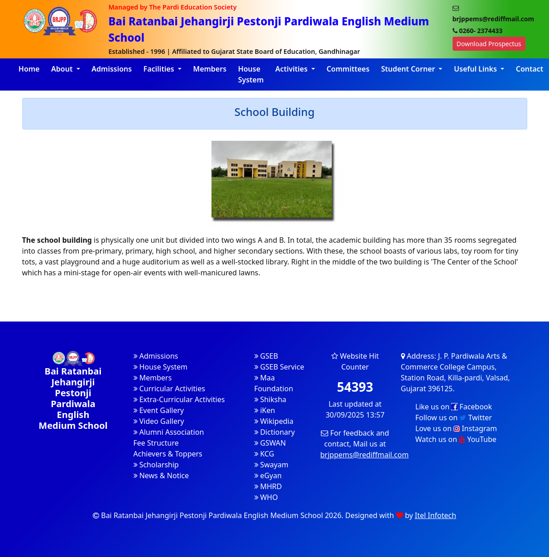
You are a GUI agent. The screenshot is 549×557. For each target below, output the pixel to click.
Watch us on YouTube (455, 439)
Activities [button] (292, 69)
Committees (347, 69)
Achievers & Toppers (168, 454)
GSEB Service (279, 367)
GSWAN (270, 443)
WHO (266, 497)
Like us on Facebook (453, 407)
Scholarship (156, 465)
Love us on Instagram (456, 428)
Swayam (271, 465)
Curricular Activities (169, 389)
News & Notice (161, 475)
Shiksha (270, 399)
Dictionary (274, 432)
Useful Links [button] (476, 69)
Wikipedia (274, 421)
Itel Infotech (435, 515)
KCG (264, 454)
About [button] (63, 69)
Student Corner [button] (409, 69)
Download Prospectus (489, 43)
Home (29, 69)
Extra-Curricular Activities (179, 399)
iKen (264, 410)
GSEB (266, 356)
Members (210, 69)
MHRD (268, 486)
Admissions (111, 69)
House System (251, 74)
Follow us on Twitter (453, 418)
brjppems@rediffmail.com (364, 455)
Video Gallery (159, 421)
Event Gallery (159, 410)
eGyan (268, 475)
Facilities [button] (159, 69)
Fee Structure (156, 443)
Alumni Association (169, 432)
